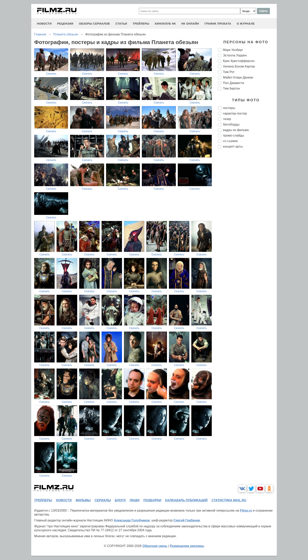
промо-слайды (233, 135)
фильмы (83, 500)
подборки (152, 500)
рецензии (65, 23)
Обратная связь (154, 546)
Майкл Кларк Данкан (238, 77)
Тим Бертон (231, 88)
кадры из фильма (236, 130)
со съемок (230, 141)
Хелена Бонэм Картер (239, 66)
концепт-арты (233, 146)
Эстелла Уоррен (235, 55)
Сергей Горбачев (186, 520)
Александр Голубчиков (132, 520)
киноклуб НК (165, 23)
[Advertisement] (247, 217)
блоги (120, 500)
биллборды (231, 124)
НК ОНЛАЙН (190, 23)
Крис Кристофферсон (239, 61)
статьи (121, 23)
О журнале (246, 23)
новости (44, 23)
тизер (227, 119)
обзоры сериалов (94, 23)
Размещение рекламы (187, 546)
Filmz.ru (246, 510)
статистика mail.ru (229, 500)
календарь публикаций (186, 500)
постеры (229, 108)
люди (134, 500)
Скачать (51, 73)
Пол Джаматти (233, 83)
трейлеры (141, 23)
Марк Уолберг (233, 50)
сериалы (102, 500)
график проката (217, 23)
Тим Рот (229, 72)
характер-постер (235, 113)
